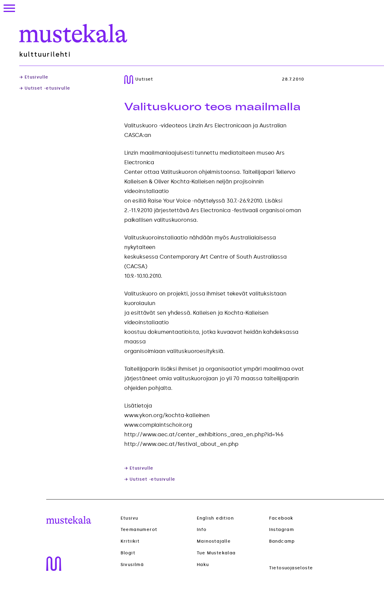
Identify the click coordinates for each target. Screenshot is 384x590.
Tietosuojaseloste (291, 568)
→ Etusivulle (34, 77)
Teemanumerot (139, 529)
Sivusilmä (132, 564)
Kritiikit (130, 541)
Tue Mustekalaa (216, 553)
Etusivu (129, 518)
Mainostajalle (214, 541)
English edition (215, 518)
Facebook (281, 518)
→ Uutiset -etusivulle (44, 88)
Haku (203, 564)
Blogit (128, 553)
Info (202, 529)
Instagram (281, 529)
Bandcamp (282, 541)
